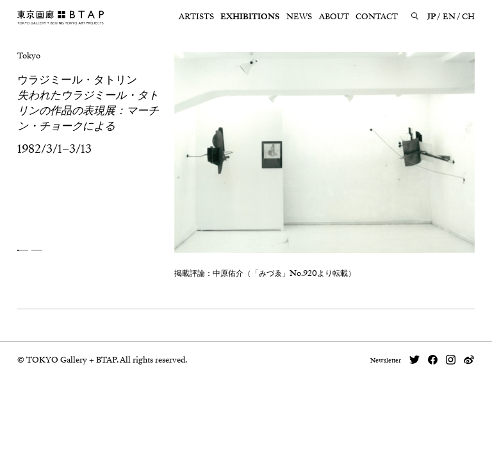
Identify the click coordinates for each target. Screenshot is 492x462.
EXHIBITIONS (249, 16)
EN (449, 16)
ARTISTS (196, 16)
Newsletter (385, 360)
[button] (22, 250)
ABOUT (334, 16)
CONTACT (377, 16)
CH (468, 16)
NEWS (299, 16)
